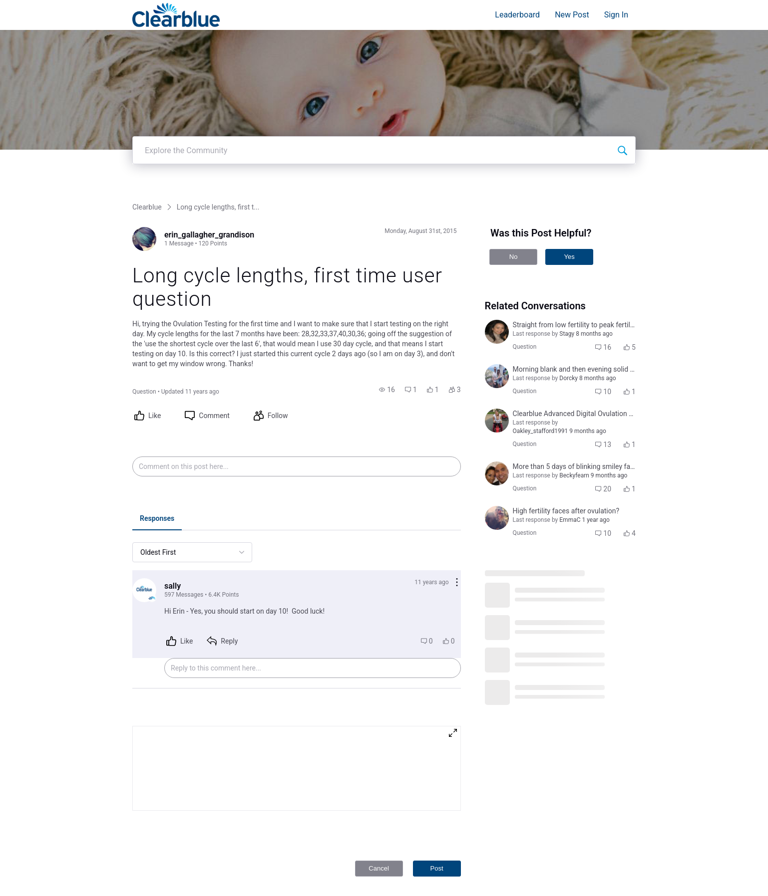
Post (436, 738)
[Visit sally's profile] (144, 460)
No (513, 126)
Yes (569, 126)
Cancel (378, 738)
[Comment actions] (457, 452)
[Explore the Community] (622, 20)
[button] (387, 259)
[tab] (157, 389)
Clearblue (147, 77)
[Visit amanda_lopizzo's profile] (497, 246)
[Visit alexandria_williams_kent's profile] (497, 290)
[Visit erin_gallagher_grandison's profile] (144, 109)
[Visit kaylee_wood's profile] (497, 388)
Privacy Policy (580, 832)
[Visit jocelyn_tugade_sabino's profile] (497, 343)
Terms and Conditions (591, 842)
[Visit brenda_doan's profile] (497, 202)
